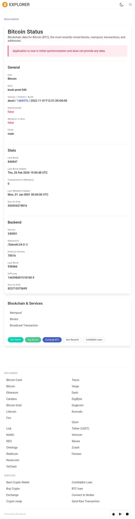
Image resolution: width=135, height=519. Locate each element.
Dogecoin (77, 405)
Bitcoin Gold (13, 405)
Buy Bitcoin (33, 340)
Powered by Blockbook (14, 514)
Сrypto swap (14, 501)
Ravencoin (12, 460)
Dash (75, 392)
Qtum (75, 422)
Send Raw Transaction (85, 501)
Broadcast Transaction (24, 325)
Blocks (14, 319)
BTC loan (77, 488)
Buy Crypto (13, 488)
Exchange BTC (52, 340)
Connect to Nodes (83, 495)
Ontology (12, 447)
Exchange (12, 495)
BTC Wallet (16, 340)
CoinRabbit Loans (94, 340)
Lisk (8, 428)
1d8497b (22, 100)
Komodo (77, 411)
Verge (75, 386)
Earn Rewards (72, 340)
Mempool (16, 312)
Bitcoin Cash (14, 380)
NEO (9, 441)
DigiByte (77, 399)
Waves (76, 441)
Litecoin (11, 411)
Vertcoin (77, 435)
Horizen (76, 454)
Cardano (11, 399)
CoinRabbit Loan (82, 482)
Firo (8, 418)
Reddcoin (12, 454)
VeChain (11, 466)
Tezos (75, 380)
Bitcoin (10, 386)
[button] (130, 4)
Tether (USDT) (80, 428)
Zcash (75, 447)
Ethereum (12, 392)
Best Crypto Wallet (17, 482)
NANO (10, 435)
